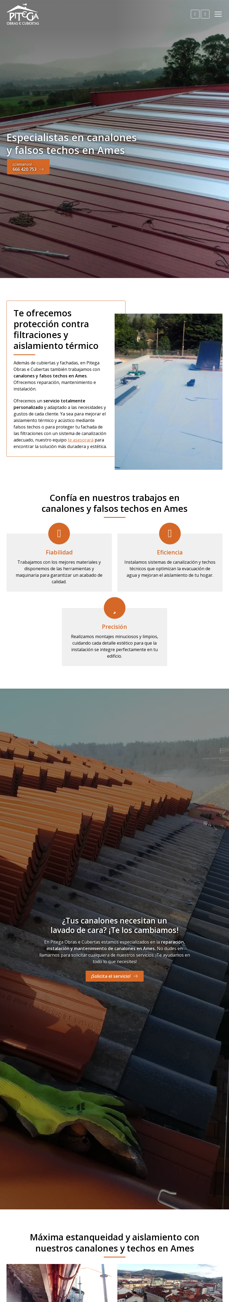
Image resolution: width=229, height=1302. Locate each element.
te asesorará (80, 440)
